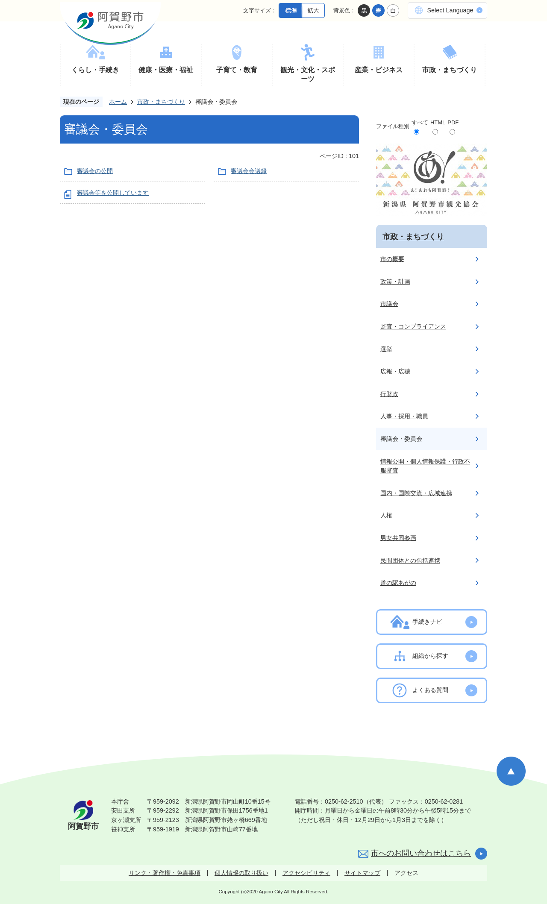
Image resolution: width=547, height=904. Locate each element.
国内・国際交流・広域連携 (416, 493)
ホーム (118, 101)
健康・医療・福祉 (165, 69)
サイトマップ (362, 873)
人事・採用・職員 (404, 416)
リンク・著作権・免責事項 (164, 873)
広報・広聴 (395, 371)
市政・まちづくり (449, 69)
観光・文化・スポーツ (307, 74)
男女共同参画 (398, 537)
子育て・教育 (236, 69)
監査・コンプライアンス (413, 326)
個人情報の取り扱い (241, 873)
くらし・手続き (95, 69)
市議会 (389, 303)
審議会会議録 (249, 170)
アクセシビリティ (306, 873)
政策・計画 (395, 281)
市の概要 (392, 258)
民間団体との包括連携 (410, 560)
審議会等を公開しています (113, 192)
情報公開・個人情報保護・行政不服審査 (425, 466)
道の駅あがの (398, 582)
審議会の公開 (95, 170)
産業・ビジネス (379, 69)
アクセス (406, 873)
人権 (386, 515)
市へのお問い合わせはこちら (421, 853)
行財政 (389, 393)
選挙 (386, 349)
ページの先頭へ (511, 771)
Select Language (450, 10)
